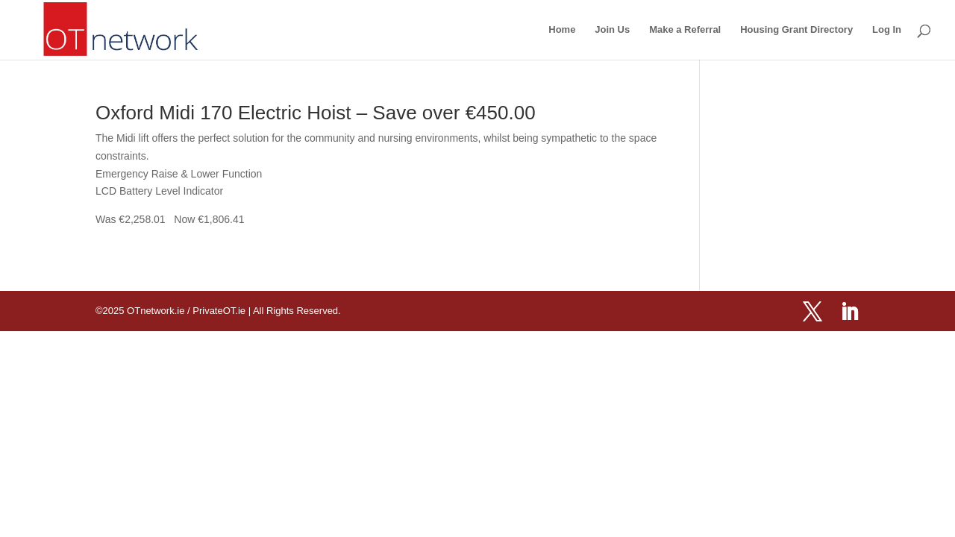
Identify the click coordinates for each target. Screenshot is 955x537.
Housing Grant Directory (796, 30)
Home (561, 30)
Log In (886, 30)
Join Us (612, 30)
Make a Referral (685, 30)
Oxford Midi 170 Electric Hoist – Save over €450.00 (316, 112)
